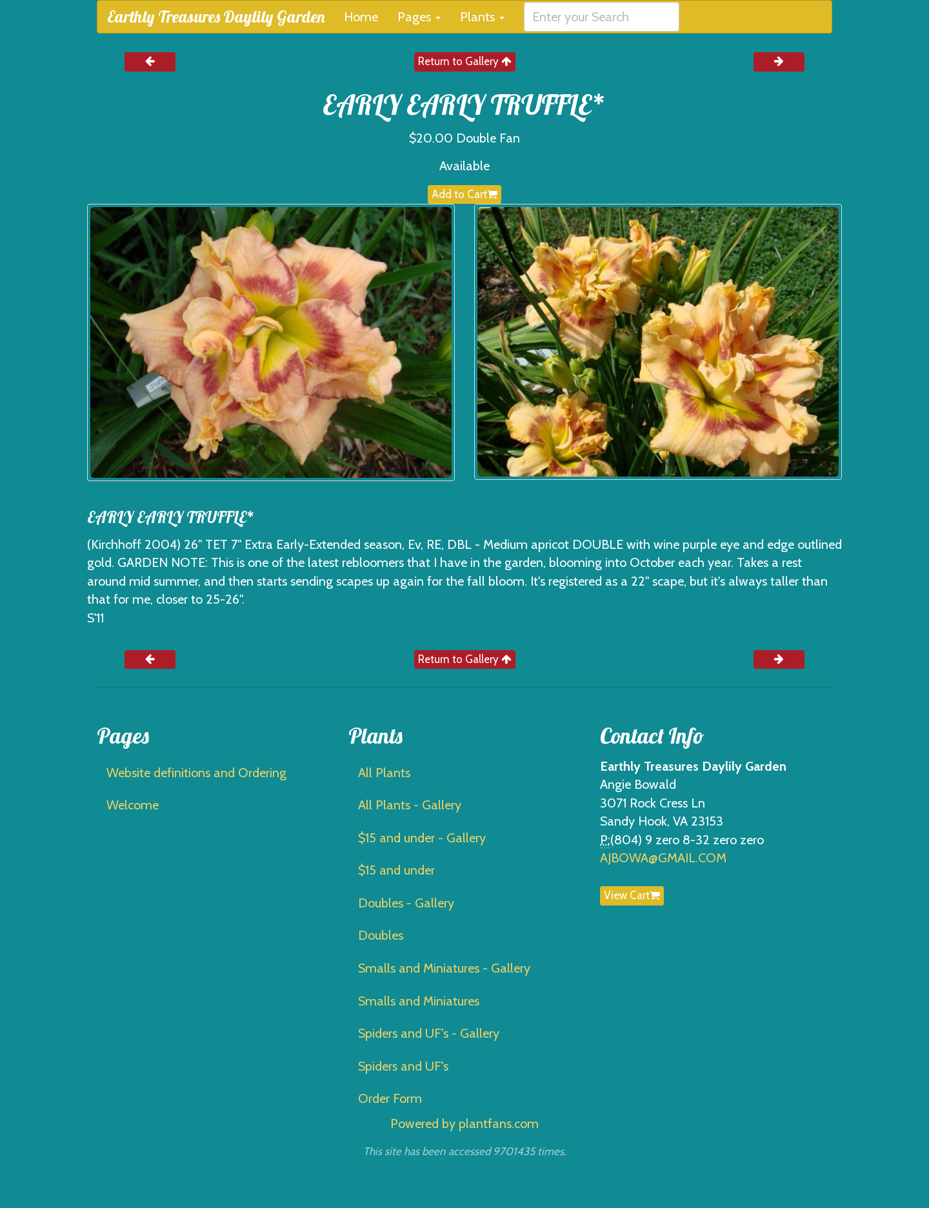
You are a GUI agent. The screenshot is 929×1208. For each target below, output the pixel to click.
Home (361, 17)
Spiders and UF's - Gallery (428, 1033)
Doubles (380, 935)
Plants (482, 17)
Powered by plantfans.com (464, 1123)
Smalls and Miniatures (418, 1001)
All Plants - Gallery (409, 805)
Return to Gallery (465, 61)
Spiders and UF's (403, 1066)
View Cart (632, 895)
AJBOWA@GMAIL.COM (663, 858)
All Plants (384, 772)
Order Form (390, 1098)
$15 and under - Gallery (422, 838)
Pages (419, 17)
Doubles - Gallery (406, 903)
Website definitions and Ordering (196, 772)
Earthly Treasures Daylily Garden (216, 16)
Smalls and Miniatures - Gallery (444, 968)
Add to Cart (464, 194)
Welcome (132, 805)
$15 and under (396, 870)
